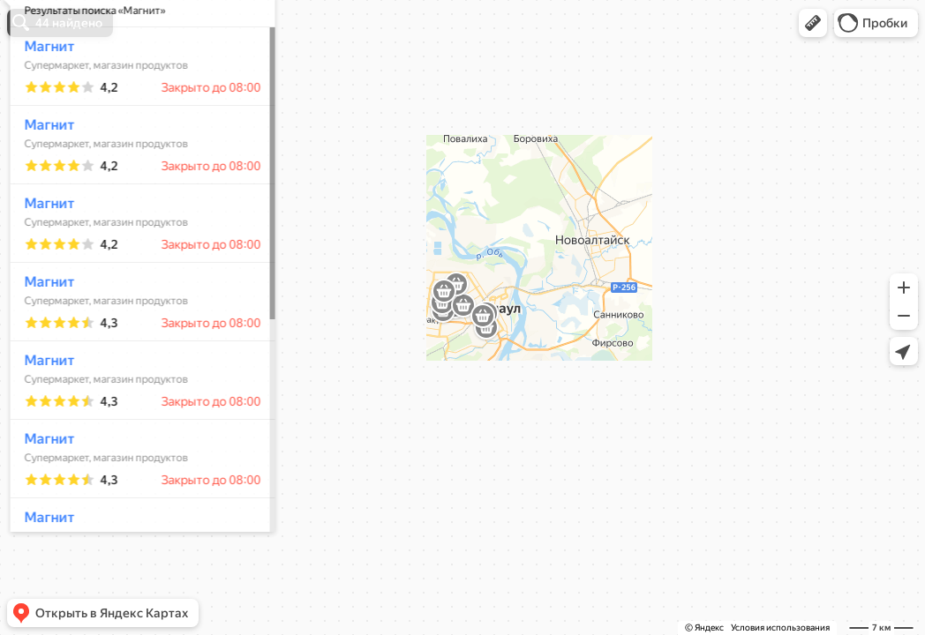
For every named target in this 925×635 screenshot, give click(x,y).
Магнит (43, 98)
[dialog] (136, 315)
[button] (813, 23)
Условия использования (780, 627)
